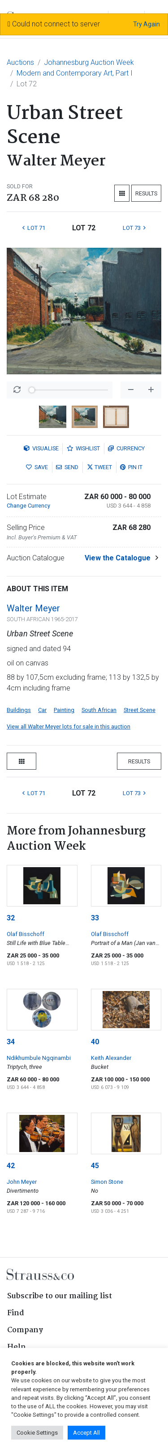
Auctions (20, 62)
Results (146, 193)
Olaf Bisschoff (25, 934)
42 (11, 1165)
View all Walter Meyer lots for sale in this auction (68, 726)
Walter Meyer (33, 608)
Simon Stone (107, 1181)
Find (15, 1313)
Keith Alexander (111, 1058)
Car (42, 710)
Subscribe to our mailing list (59, 1296)
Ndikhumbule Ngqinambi (39, 1058)
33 (95, 918)
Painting (64, 710)
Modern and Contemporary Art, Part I (75, 73)
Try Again (146, 24)
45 (95, 1165)
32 (11, 918)
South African (99, 710)
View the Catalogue (118, 558)
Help (16, 1347)
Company (25, 1330)
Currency (126, 448)
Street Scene (139, 710)
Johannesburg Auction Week (89, 62)
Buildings (19, 710)
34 (11, 1042)
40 (95, 1042)
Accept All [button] (86, 1432)
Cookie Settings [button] (37, 1432)
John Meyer (22, 1181)
